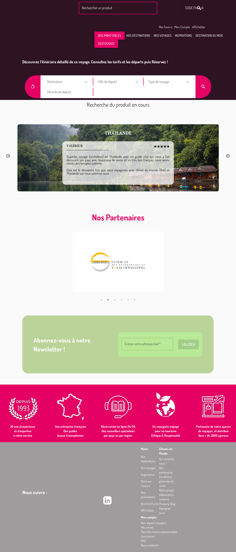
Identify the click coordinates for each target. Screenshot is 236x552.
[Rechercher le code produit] (199, 8)
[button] (109, 36)
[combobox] (117, 8)
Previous (8, 156)
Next (228, 156)
